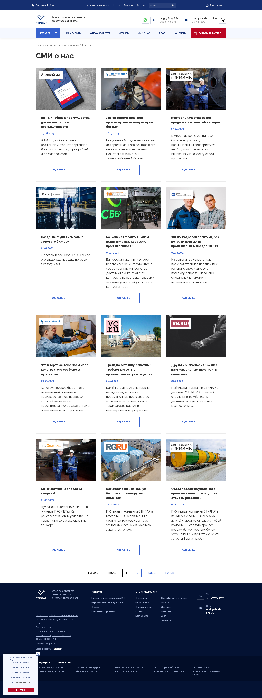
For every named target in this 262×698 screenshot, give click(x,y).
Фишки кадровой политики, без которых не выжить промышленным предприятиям (195, 241)
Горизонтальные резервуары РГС (108, 598)
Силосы (95, 607)
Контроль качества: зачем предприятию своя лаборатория (195, 120)
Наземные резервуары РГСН (49, 667)
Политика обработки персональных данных (57, 615)
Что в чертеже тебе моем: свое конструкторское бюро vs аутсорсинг (64, 369)
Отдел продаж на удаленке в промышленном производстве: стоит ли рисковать (194, 493)
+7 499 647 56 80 (169, 18)
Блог (162, 33)
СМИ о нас (144, 33)
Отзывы (124, 33)
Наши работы (73, 33)
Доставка (128, 5)
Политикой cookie (26, 680)
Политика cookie (44, 627)
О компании (141, 598)
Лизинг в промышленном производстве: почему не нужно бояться (130, 122)
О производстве (100, 33)
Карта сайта (141, 616)
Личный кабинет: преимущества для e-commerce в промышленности (65, 122)
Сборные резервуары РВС (87, 671)
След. (152, 572)
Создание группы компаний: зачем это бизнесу (62, 239)
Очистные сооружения (103, 611)
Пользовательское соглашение (51, 631)
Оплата (116, 5)
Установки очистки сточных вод (168, 671)
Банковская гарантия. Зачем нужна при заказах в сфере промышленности (127, 241)
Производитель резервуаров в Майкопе (57, 45)
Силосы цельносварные (125, 671)
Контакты (180, 33)
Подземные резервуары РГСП (50, 671)
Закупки (141, 5)
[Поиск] (173, 5)
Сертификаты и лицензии (97, 5)
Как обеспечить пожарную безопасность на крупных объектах (126, 493)
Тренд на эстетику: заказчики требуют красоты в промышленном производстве (129, 369)
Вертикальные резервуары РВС (107, 602)
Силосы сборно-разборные (166, 667)
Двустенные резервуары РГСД (89, 667)
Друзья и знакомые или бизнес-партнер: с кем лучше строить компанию (195, 369)
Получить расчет (207, 33)
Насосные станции (201, 667)
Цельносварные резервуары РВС (130, 667)
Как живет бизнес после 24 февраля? (61, 491)
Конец (169, 572)
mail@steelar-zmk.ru (205, 18)
